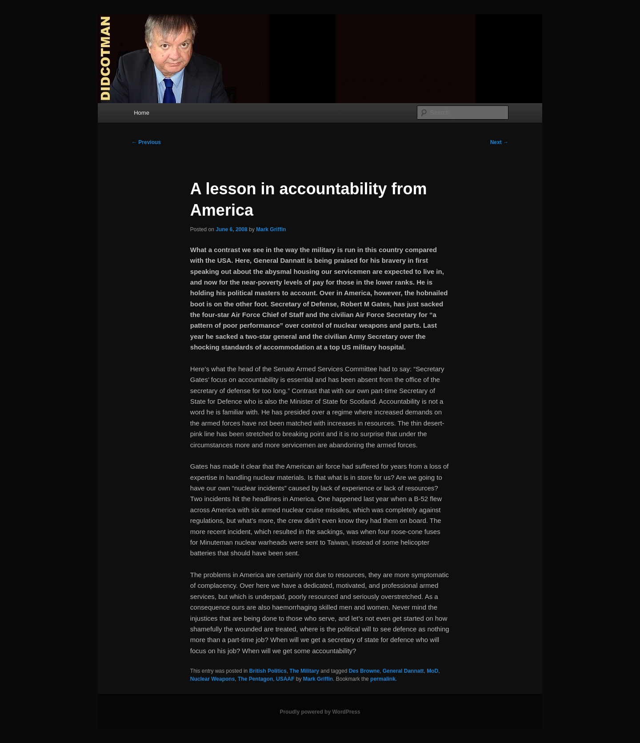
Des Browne (364, 671)
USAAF (285, 679)
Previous (146, 142)
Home (141, 112)
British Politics (268, 671)
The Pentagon (255, 679)
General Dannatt (403, 671)
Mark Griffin (271, 229)
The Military (304, 671)
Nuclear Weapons (212, 679)
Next (499, 142)
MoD (432, 671)
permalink (383, 679)
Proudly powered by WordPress (320, 712)
